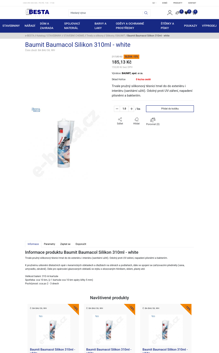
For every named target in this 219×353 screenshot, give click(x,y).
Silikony (110, 35)
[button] (120, 121)
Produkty (177, 3)
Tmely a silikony (95, 35)
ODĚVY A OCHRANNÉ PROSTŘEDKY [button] (130, 26)
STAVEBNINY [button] (11, 25)
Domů (164, 3)
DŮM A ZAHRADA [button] (46, 26)
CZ (154, 3)
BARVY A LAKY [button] (100, 26)
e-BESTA (29, 35)
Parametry (49, 244)
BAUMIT (120, 35)
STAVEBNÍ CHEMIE (74, 35)
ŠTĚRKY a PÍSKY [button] (167, 26)
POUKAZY (190, 25)
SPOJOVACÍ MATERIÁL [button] (72, 26)
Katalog (40, 35)
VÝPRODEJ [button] (209, 25)
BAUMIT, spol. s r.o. (132, 73)
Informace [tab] (33, 244)
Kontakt (192, 3)
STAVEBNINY (54, 35)
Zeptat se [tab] (65, 244)
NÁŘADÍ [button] (30, 25)
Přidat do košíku (170, 108)
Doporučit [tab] (81, 244)
